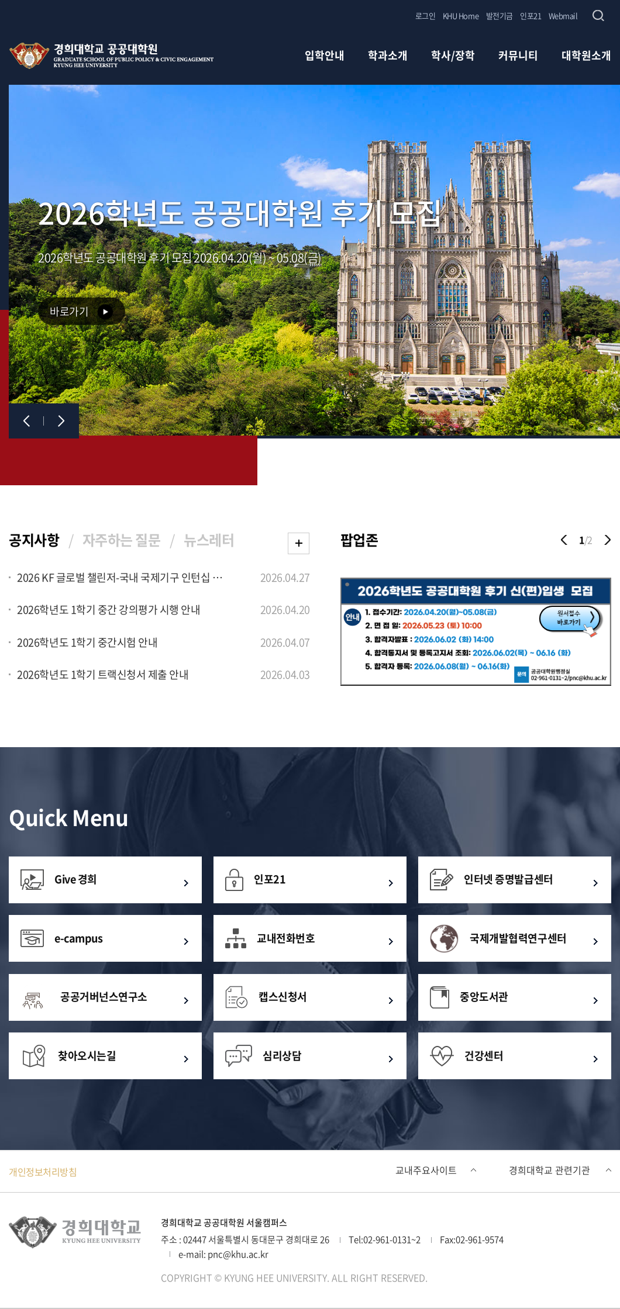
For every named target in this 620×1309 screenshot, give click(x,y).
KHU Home (460, 15)
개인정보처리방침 (43, 1172)
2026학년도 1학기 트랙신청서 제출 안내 (102, 675)
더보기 (298, 543)
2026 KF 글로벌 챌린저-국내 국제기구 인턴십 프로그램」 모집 (121, 578)
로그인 (425, 15)
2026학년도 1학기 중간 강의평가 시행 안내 (108, 610)
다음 (61, 420)
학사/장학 (453, 56)
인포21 (530, 15)
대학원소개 (586, 56)
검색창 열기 (598, 16)
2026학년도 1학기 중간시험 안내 (87, 643)
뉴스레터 (209, 539)
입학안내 (325, 56)
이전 (26, 420)
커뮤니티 (518, 56)
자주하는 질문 (121, 539)
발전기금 (499, 15)
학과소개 (388, 56)
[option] (476, 633)
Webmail (563, 15)
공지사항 (34, 539)
